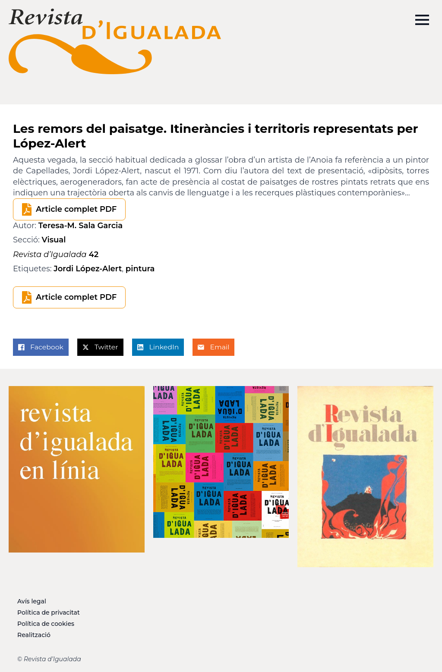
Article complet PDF (76, 209)
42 (55, 254)
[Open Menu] (422, 20)
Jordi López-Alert (88, 268)
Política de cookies (45, 624)
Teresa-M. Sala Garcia (80, 225)
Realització (34, 635)
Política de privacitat (48, 612)
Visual (54, 240)
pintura (140, 268)
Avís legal (31, 601)
